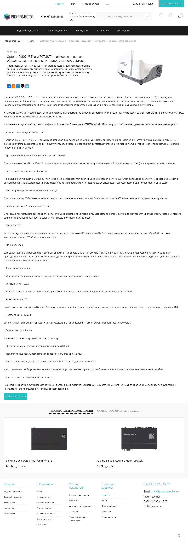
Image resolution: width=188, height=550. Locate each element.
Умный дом (9, 513)
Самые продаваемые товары (117, 410)
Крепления (9, 508)
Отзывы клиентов (45, 502)
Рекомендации (43, 508)
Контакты (41, 524)
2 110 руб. (135, 466)
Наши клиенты (43, 497)
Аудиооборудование (13, 497)
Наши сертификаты (45, 513)
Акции (73, 3)
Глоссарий (106, 511)
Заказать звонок (171, 3)
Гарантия (73, 511)
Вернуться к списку (15, 396)
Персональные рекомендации (71, 410)
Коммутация (10, 502)
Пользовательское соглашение (78, 519)
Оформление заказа (79, 495)
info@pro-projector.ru (165, 491)
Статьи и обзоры (91, 3)
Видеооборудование (13, 491)
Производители (109, 517)
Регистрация (147, 3)
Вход (135, 3)
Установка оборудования (81, 506)
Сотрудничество (44, 519)
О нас (39, 491)
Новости (59, 3)
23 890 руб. (75, 466)
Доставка (73, 500)
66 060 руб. (15, 466)
